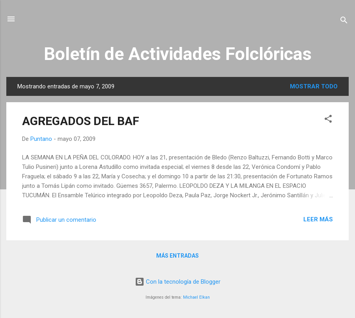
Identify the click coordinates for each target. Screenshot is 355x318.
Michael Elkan (196, 297)
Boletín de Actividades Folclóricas (178, 53)
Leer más (318, 219)
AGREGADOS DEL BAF (80, 121)
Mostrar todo (314, 86)
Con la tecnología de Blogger (177, 281)
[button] (328, 120)
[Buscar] (344, 21)
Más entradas (177, 256)
